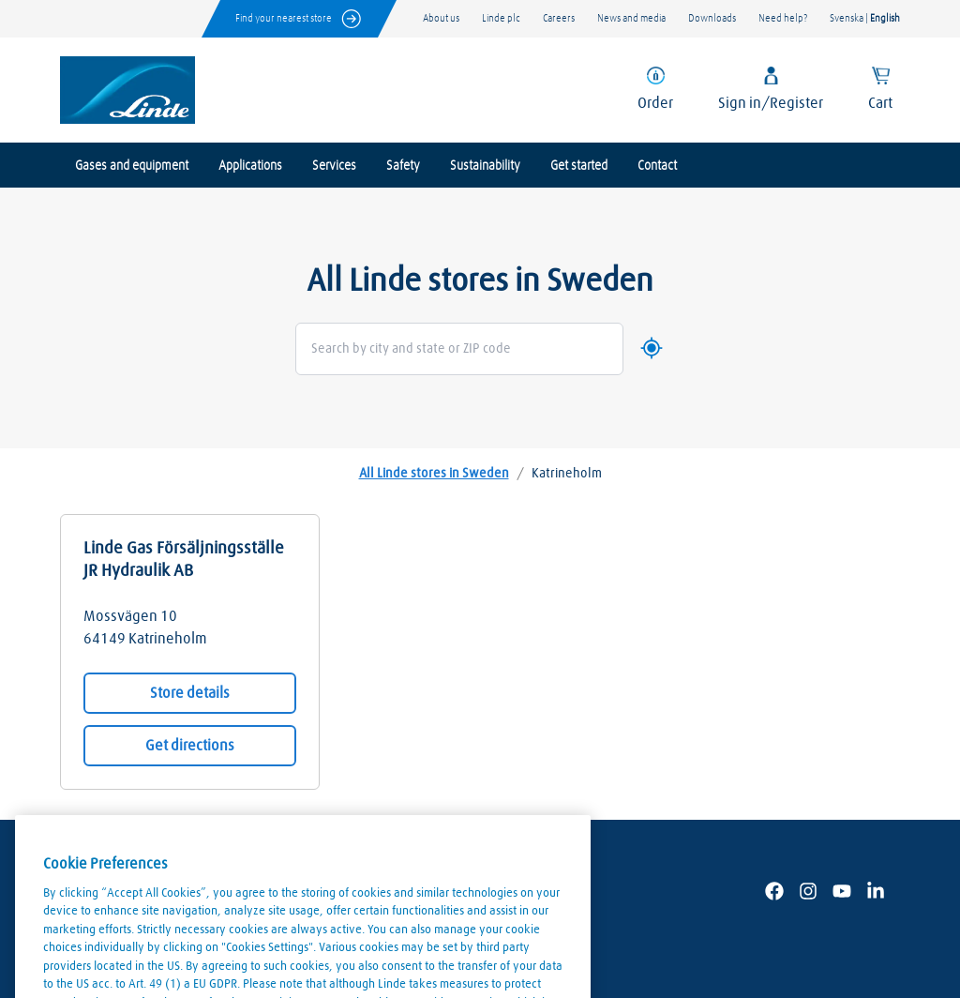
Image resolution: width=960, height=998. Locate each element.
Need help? (782, 18)
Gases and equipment (131, 166)
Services (334, 166)
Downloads (712, 18)
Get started (579, 166)
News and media (631, 18)
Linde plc (501, 18)
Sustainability (485, 166)
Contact (657, 166)
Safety (403, 166)
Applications (250, 166)
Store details (190, 693)
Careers (559, 18)
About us (441, 18)
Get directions (189, 745)
